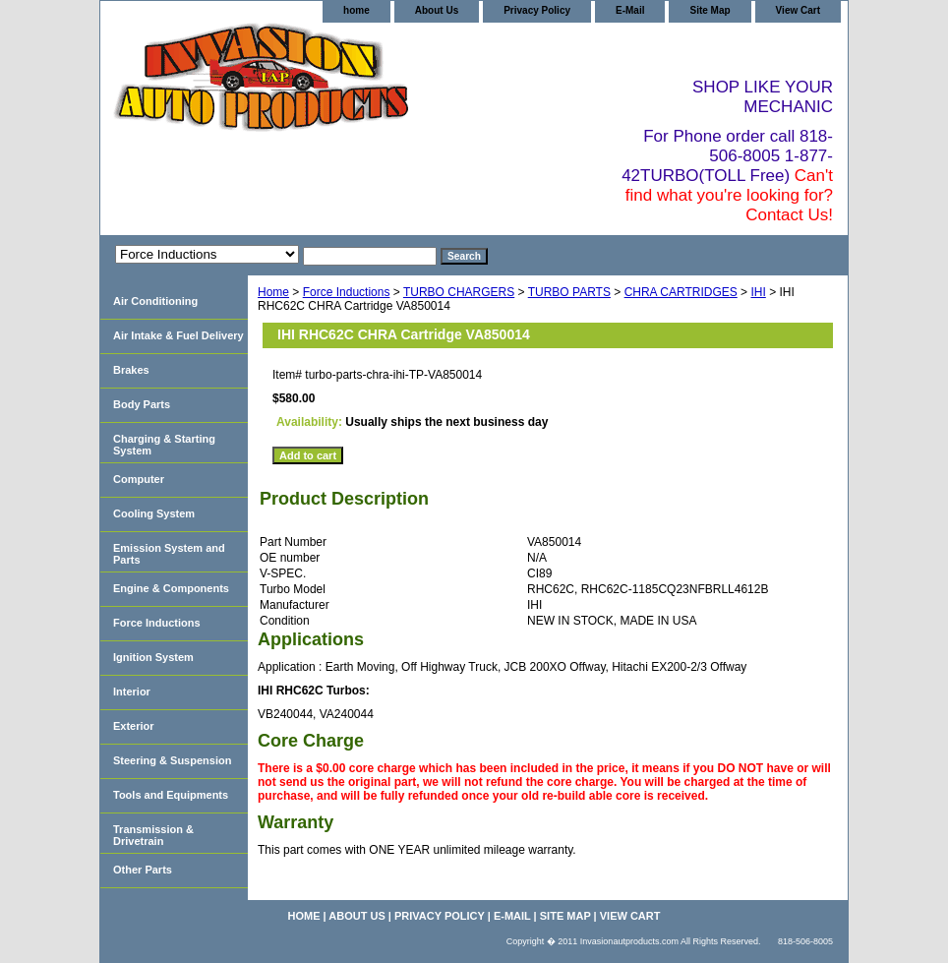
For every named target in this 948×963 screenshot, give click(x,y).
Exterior (133, 726)
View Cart (798, 10)
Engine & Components (171, 588)
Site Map (709, 10)
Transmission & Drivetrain (153, 835)
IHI (757, 292)
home (356, 10)
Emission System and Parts (169, 554)
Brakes (131, 370)
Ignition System (153, 657)
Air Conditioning (155, 301)
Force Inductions (346, 292)
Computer (138, 479)
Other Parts (142, 869)
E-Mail (630, 10)
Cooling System (154, 513)
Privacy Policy (537, 10)
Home (273, 292)
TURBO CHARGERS (458, 292)
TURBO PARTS (569, 292)
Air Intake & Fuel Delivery (178, 335)
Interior (131, 691)
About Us (436, 10)
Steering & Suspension (172, 760)
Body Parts (141, 404)
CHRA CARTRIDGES (681, 292)
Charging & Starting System (164, 444)
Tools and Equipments (170, 795)
